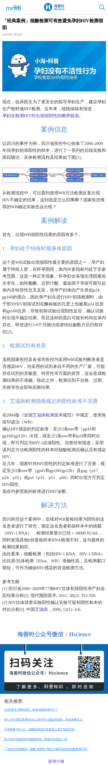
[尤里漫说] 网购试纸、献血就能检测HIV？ (31, 709)
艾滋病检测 (43, 415)
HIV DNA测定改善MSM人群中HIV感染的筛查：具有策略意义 (43, 719)
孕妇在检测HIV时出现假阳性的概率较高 (40, 115)
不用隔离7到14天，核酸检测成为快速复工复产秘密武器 (39, 729)
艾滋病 (41, 609)
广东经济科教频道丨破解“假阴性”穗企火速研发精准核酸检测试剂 (45, 749)
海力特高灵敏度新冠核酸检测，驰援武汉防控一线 (35, 739)
